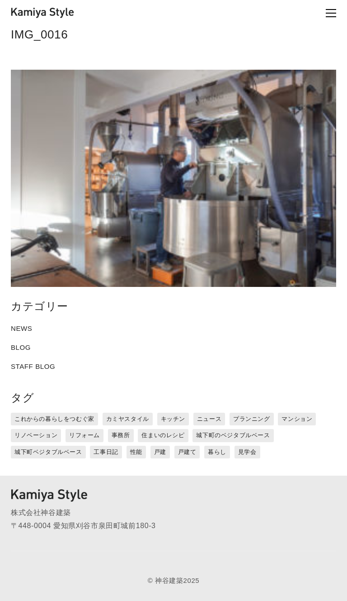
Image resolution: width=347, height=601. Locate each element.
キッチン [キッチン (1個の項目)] (173, 418)
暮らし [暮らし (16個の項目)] (217, 451)
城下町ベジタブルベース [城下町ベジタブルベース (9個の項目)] (48, 451)
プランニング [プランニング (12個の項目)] (251, 418)
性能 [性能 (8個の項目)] (136, 451)
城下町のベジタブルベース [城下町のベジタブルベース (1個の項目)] (233, 435)
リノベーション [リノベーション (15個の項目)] (35, 435)
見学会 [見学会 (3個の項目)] (247, 451)
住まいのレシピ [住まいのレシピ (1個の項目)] (162, 435)
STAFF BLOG (33, 366)
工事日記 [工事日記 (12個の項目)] (106, 451)
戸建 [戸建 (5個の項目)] (160, 451)
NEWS (21, 328)
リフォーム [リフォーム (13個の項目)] (84, 435)
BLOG (21, 347)
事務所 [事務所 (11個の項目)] (121, 435)
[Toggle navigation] (316, 13)
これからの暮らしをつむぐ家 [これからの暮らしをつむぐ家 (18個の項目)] (54, 418)
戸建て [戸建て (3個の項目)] (187, 451)
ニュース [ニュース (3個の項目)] (209, 418)
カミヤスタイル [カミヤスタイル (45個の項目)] (127, 418)
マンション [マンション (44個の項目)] (296, 418)
